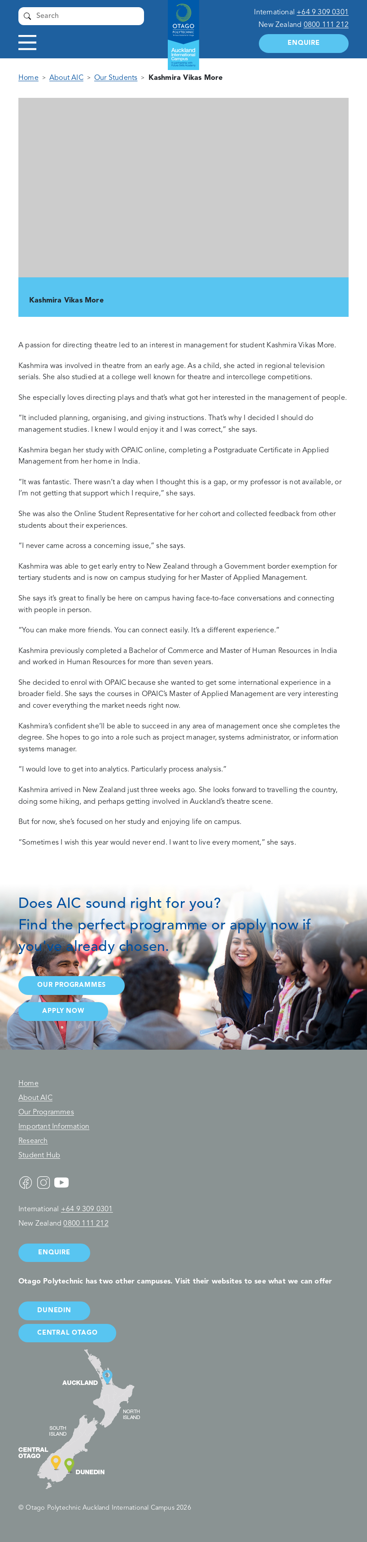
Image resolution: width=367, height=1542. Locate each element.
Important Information (53, 1126)
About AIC (66, 78)
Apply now (63, 1011)
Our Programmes (46, 1112)
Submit (27, 16)
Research (33, 1141)
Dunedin (54, 1310)
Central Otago (67, 1333)
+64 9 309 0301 (323, 12)
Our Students (115, 78)
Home (28, 78)
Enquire (304, 43)
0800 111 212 (326, 25)
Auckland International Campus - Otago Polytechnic (178, 27)
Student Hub (39, 1155)
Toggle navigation (27, 43)
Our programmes (71, 985)
